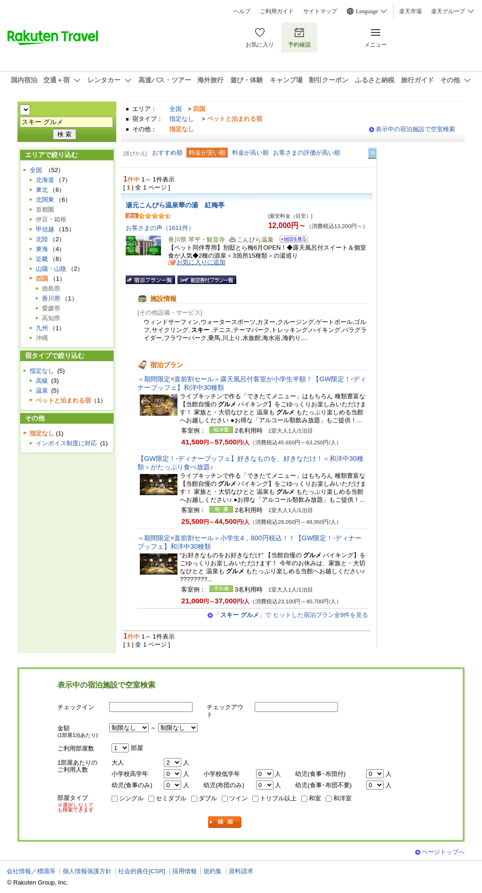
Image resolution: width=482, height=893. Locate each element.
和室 (315, 798)
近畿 (42, 258)
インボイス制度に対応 (66, 443)
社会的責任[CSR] (141, 871)
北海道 (45, 179)
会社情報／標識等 (31, 871)
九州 (42, 328)
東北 (42, 189)
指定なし (181, 118)
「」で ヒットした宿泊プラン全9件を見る (291, 614)
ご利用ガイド (277, 11)
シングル (131, 798)
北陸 (42, 239)
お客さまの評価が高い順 (306, 152)
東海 (42, 249)
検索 (225, 822)
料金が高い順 (250, 152)
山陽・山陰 (51, 268)
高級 (42, 380)
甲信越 (45, 229)
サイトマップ (320, 11)
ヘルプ (241, 11)
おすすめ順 (167, 152)
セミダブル (171, 798)
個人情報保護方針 (87, 871)
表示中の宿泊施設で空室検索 (415, 129)
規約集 (212, 871)
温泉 (42, 390)
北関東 (45, 199)
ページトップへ (443, 851)
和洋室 (342, 798)
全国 (175, 108)
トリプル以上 (278, 798)
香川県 (51, 298)
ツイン (238, 798)
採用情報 (184, 871)
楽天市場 (410, 11)
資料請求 (241, 871)
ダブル (208, 798)
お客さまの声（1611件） (160, 227)
